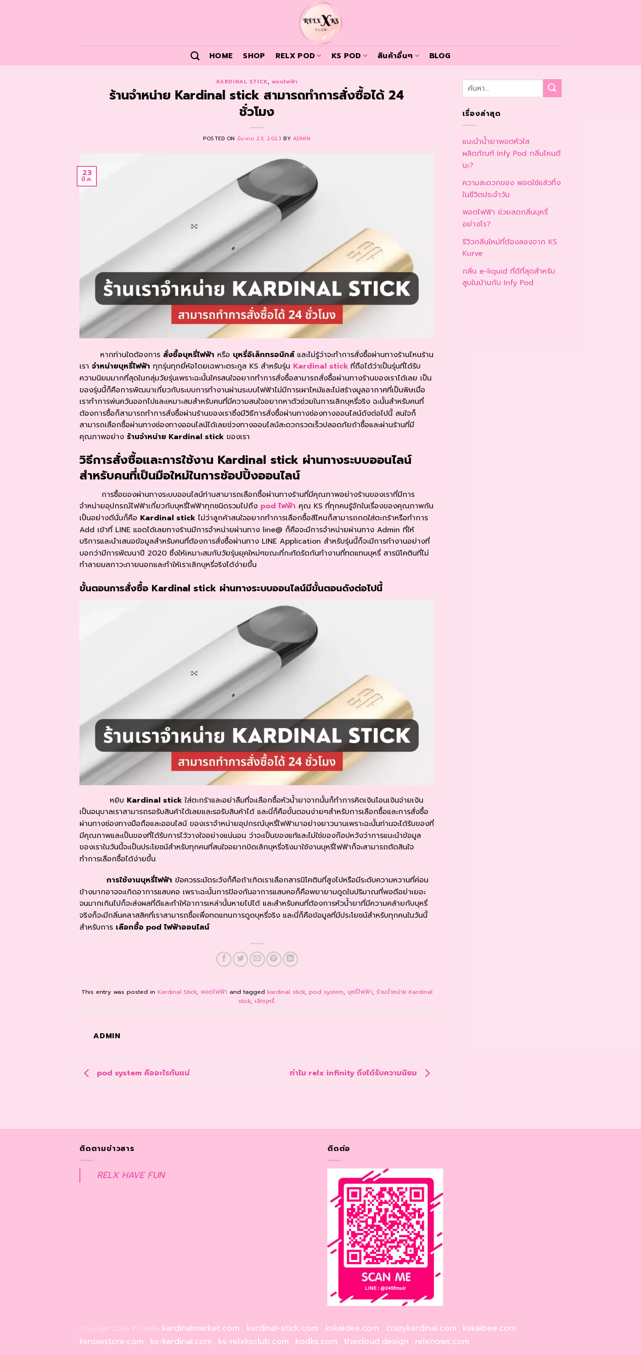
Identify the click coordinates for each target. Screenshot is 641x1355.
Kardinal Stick (242, 82)
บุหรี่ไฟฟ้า (360, 991)
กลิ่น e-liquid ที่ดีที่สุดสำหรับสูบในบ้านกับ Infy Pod (508, 277)
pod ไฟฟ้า (278, 506)
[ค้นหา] (195, 56)
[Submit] (552, 88)
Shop (254, 55)
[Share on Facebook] (223, 959)
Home (221, 55)
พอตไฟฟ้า (285, 82)
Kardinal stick (320, 366)
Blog (439, 55)
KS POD (349, 55)
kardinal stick (286, 991)
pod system (326, 991)
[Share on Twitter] (240, 959)
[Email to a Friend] (257, 959)
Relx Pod (298, 55)
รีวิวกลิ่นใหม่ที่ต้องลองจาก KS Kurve (509, 248)
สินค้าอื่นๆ (398, 55)
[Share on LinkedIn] (290, 959)
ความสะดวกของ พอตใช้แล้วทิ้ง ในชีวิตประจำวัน (511, 188)
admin (302, 139)
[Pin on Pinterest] (273, 959)
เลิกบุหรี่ (265, 1001)
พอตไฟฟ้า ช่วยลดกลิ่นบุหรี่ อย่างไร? (505, 218)
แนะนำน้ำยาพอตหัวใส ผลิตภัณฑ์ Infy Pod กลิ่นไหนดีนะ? (511, 153)
